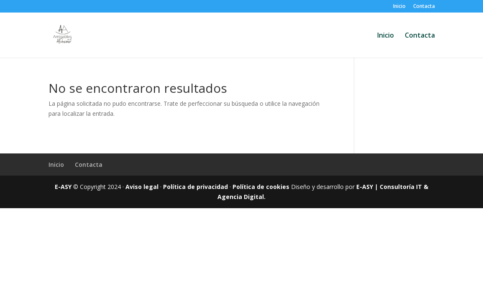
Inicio (399, 7)
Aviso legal (141, 187)
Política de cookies (261, 187)
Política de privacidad (195, 187)
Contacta (424, 7)
